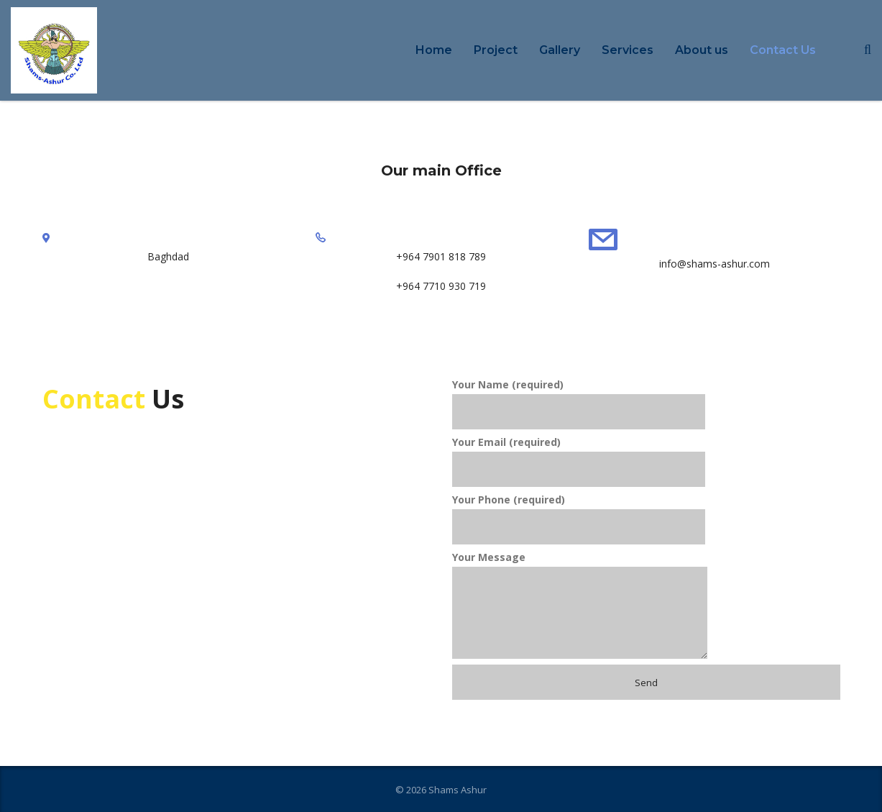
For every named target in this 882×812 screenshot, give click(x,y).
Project (496, 50)
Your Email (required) (578, 461)
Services (627, 50)
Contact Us (783, 50)
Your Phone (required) (578, 518)
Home (433, 50)
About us (701, 50)
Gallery (559, 50)
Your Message (579, 604)
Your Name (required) (578, 403)
